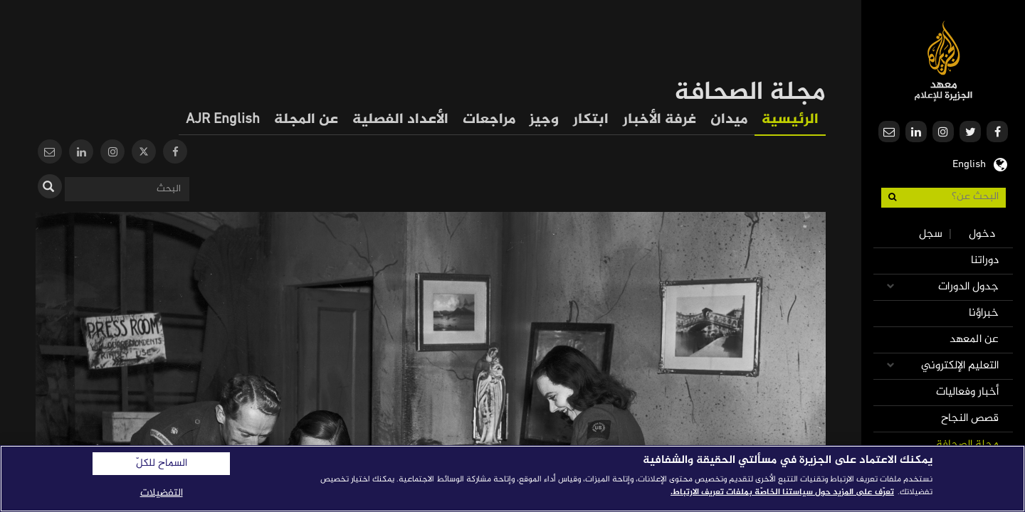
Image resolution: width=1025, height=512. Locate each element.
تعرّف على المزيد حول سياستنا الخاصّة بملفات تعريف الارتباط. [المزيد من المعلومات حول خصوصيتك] (782, 492)
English (969, 162)
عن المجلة (306, 120)
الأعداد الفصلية (400, 120)
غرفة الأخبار (659, 120)
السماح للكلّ (161, 463)
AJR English (223, 120)
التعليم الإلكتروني (960, 365)
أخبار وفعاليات (967, 392)
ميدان (728, 120)
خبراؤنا (984, 313)
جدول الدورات (968, 287)
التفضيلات (161, 493)
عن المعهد (974, 339)
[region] (512, 478)
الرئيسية (790, 120)
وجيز (544, 120)
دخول (982, 234)
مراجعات (489, 120)
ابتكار (591, 120)
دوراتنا (985, 260)
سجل (930, 234)
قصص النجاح (970, 418)
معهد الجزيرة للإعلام (943, 61)
